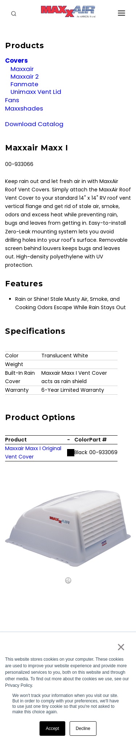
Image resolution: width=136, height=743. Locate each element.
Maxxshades (24, 108)
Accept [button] (52, 728)
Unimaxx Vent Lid (36, 91)
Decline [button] (83, 728)
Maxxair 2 (25, 76)
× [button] (120, 647)
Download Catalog (34, 124)
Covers (16, 60)
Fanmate (24, 84)
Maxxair (22, 69)
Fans (12, 100)
